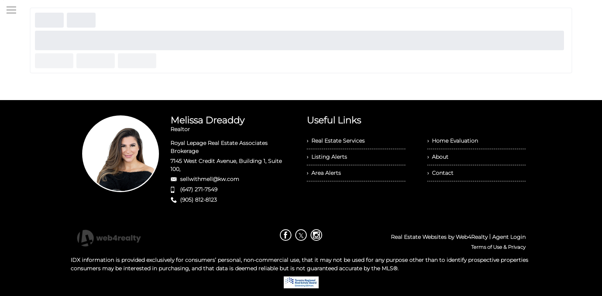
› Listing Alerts (327, 156)
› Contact (440, 172)
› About (437, 156)
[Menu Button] (11, 10)
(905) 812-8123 (198, 199)
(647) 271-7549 (198, 189)
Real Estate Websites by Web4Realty (439, 237)
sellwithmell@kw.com (209, 179)
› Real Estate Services (336, 140)
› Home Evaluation (452, 140)
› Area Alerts (324, 172)
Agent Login (509, 237)
